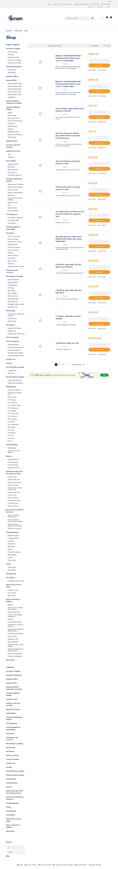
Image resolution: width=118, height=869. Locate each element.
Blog (108, 7)
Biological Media (12, 282)
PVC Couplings (12, 419)
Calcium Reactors (13, 462)
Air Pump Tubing (12, 52)
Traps (9, 154)
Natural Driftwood (13, 255)
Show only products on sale (54, 46)
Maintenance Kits (13, 202)
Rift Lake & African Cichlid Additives (15, 645)
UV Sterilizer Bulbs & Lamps (16, 581)
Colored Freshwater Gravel (15, 347)
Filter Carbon (11, 291)
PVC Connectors (13, 416)
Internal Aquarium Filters (15, 89)
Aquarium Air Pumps (13, 57)
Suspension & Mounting (14, 135)
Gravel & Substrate (12, 341)
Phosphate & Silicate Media (16, 304)
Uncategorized (11, 574)
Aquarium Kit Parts (13, 485)
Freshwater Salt (12, 370)
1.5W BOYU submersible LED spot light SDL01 (69, 292)
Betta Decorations (13, 170)
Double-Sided (12, 70)
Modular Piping (12, 397)
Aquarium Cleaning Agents (15, 193)
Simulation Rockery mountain (16, 266)
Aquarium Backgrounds (14, 66)
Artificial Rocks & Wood (15, 242)
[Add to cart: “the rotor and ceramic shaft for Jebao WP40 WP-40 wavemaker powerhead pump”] (99, 144)
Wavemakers (10, 660)
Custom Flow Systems (14, 390)
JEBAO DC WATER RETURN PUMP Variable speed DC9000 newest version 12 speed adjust (69, 59)
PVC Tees (11, 435)
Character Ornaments (14, 247)
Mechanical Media (13, 299)
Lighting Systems (12, 126)
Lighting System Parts (14, 492)
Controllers (11, 541)
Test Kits (10, 557)
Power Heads (12, 593)
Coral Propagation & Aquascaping (13, 228)
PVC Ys (10, 441)
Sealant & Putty (12, 208)
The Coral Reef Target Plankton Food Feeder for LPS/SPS (68, 110)
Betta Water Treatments (14, 175)
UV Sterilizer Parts (13, 503)
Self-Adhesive (12, 73)
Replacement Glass (13, 132)
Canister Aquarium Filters (15, 84)
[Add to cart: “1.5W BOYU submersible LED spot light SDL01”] (99, 299)
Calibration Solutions (13, 536)
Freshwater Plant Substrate (15, 353)
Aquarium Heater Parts (14, 482)
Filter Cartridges (12, 293)
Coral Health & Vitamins (15, 622)
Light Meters (11, 547)
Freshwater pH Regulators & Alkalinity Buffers (16, 630)
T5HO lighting (12, 137)
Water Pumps (11, 596)
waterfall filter (11, 97)
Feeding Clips (12, 331)
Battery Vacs (11, 195)
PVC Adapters (12, 400)
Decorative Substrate (14, 350)
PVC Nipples (11, 427)
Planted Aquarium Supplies (15, 377)
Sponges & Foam (13, 307)
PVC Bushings (12, 411)
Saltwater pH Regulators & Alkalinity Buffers (15, 650)
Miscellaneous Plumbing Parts (15, 393)
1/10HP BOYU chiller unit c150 (68, 344)
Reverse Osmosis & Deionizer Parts (13, 516)
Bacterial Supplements (14, 612)
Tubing (8, 564)
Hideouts (10, 253)
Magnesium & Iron (13, 639)
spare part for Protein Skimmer (14, 451)
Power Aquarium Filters (14, 92)
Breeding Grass (12, 318)
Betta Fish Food (12, 172)
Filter (8, 856)
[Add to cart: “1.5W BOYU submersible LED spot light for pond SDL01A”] (99, 273)
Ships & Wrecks (12, 261)
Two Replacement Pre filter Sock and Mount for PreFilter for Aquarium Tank (68, 214)
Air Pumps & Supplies (13, 48)
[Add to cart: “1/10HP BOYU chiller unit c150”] (99, 350)
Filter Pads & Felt (13, 296)
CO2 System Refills (13, 220)
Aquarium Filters (11, 80)
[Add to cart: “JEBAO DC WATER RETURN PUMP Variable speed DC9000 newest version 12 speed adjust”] (99, 66)
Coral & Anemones (13, 250)
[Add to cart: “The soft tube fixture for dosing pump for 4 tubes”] (99, 170)
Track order (100, 7)
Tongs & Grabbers (13, 211)
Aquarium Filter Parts (14, 480)
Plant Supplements (13, 642)
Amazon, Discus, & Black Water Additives (15, 608)
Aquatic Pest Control (13, 151)
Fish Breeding (10, 311)
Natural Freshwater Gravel (15, 356)
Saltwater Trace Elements (15, 653)
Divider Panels (12, 321)
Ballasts (10, 113)
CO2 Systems (12, 223)
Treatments (11, 157)
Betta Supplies (11, 161)
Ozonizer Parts (12, 495)
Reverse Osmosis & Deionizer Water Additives (15, 520)
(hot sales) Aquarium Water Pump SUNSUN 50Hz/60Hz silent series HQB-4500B (69, 239)
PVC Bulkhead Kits (13, 408)
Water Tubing (11, 570)
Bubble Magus (12, 448)
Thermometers (12, 560)
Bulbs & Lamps (12, 115)
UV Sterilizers (10, 578)
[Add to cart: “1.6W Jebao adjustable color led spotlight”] (99, 325)
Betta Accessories (13, 164)
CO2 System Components (15, 218)
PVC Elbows (11, 422)
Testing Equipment (12, 532)
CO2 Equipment (11, 214)
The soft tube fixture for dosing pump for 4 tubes (68, 163)
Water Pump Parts (13, 506)
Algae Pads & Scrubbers (15, 187)
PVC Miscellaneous (13, 425)
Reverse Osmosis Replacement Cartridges (15, 525)
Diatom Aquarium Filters (14, 86)
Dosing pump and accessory (12, 271)
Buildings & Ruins (13, 245)
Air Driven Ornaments (14, 236)
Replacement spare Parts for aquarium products (14, 472)
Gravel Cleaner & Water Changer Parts (15, 489)
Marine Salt (11, 373)
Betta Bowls (11, 167)
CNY (109, 1)
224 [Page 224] (80, 365)
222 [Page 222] (73, 365)
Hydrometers (11, 544)
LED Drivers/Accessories (15, 121)
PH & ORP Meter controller (15, 367)
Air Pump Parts (12, 477)
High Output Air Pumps (14, 63)
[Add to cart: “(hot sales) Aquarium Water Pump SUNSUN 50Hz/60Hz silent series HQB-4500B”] (99, 247)
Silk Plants (10, 264)
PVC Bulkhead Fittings (14, 405)
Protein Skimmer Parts (14, 500)
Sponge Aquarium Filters (15, 94)
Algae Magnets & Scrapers (15, 184)
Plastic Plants (11, 258)
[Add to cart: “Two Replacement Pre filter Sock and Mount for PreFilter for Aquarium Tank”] (99, 221)
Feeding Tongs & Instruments (16, 334)
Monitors (10, 549)
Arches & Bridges (13, 239)
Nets (9, 205)
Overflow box (10, 359)
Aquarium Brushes (13, 190)
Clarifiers (10, 619)
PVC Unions (11, 438)
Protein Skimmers (12, 445)
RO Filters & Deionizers (15, 529)
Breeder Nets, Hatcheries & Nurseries (16, 315)
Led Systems (11, 124)
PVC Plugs (11, 430)
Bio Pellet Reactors (13, 459)
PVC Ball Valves (12, 403)
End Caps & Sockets (14, 118)
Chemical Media (12, 285)
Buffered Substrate (13, 345)
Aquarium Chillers (12, 76)
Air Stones (11, 55)
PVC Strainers (12, 433)
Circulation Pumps (13, 590)
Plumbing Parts (11, 387)
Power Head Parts (13, 498)
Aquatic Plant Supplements (15, 383)
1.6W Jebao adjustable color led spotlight (68, 318)
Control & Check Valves (15, 60)
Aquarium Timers (11, 141)
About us (91, 7)
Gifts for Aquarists (12, 337)
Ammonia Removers (13, 280)
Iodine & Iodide (12, 636)
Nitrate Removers (13, 301)
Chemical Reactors (13, 465)
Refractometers (12, 555)
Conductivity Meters (13, 538)
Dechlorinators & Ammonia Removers (15, 625)
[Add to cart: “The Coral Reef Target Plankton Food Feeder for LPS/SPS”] (99, 118)
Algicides (10, 605)
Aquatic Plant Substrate (14, 380)
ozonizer (9, 363)
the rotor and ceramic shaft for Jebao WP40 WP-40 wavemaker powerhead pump (68, 136)
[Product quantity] (99, 61)
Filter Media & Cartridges (14, 276)
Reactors (9, 456)
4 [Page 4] (66, 365)
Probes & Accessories (14, 552)
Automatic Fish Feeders (14, 328)
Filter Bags (11, 288)
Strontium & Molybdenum (15, 656)
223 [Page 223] (76, 365)
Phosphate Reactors (13, 468)
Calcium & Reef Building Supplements (15, 615)
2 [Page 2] (59, 365)
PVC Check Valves (13, 414)
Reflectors (11, 129)
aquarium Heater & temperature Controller (14, 102)
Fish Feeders (10, 325)
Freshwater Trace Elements (15, 634)
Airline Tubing (12, 567)
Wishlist (106, 18)
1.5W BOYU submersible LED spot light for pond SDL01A (69, 266)
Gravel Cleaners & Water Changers (15, 199)
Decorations (10, 233)
